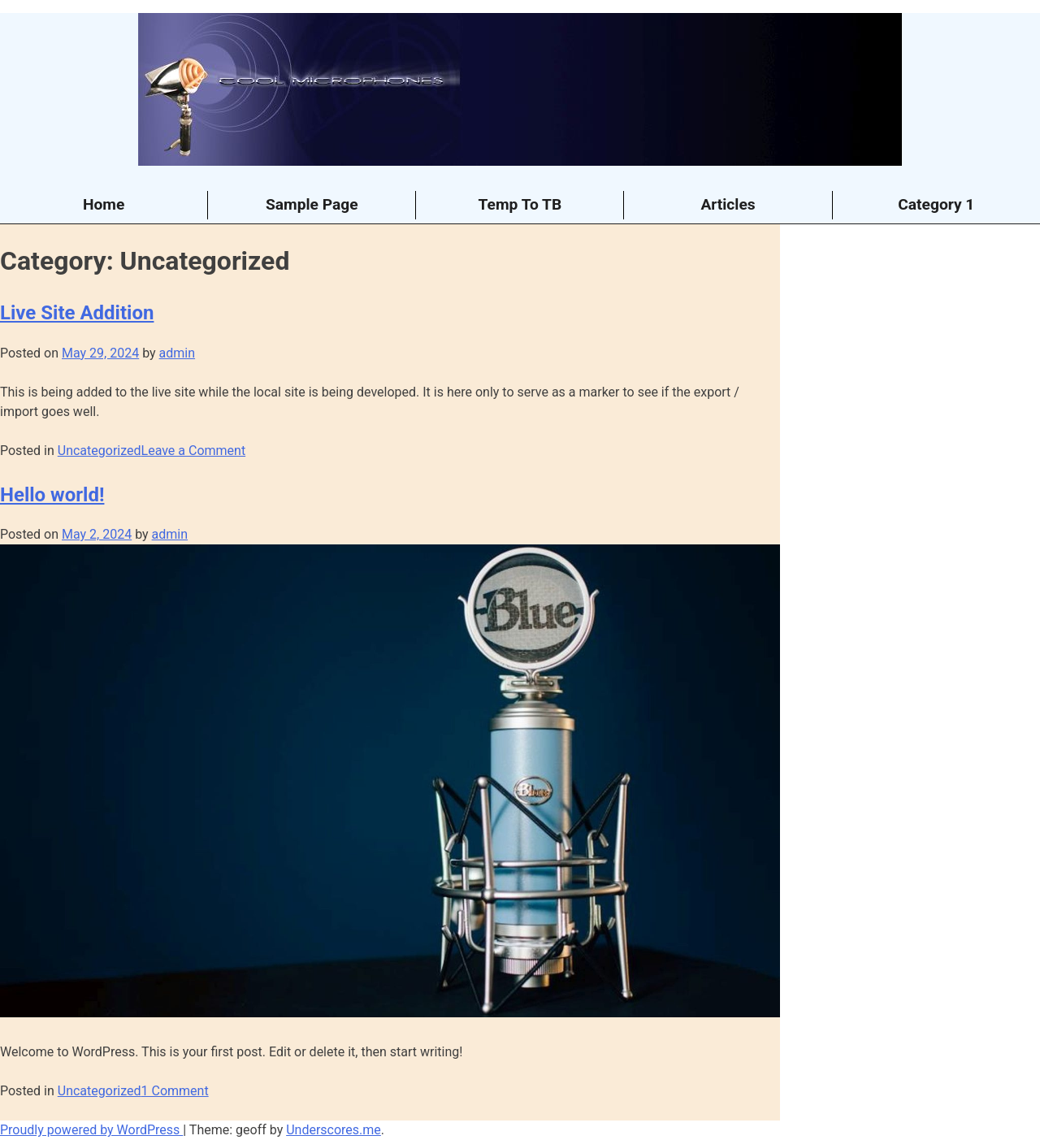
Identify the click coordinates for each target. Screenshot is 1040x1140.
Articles (727, 204)
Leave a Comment (193, 450)
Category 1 (936, 204)
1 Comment (175, 1091)
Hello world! (52, 494)
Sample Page (312, 204)
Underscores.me (333, 1130)
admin (177, 353)
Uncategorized (99, 450)
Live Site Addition (77, 312)
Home (103, 204)
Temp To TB (520, 204)
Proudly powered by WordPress (91, 1130)
